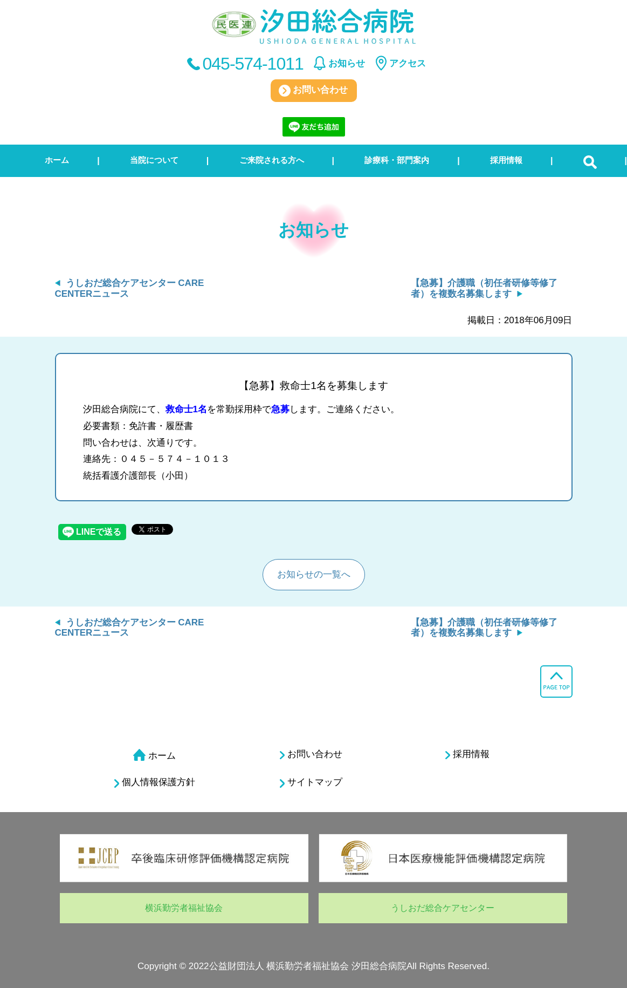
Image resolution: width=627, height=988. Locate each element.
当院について (154, 160)
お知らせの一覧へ (313, 574)
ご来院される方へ (271, 160)
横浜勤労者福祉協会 (184, 907)
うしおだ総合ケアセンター (442, 907)
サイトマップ (311, 782)
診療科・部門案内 (396, 160)
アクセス (407, 63)
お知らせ (346, 63)
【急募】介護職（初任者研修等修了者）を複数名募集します (484, 288)
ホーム (57, 160)
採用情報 (506, 160)
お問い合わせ (313, 91)
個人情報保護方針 (154, 782)
